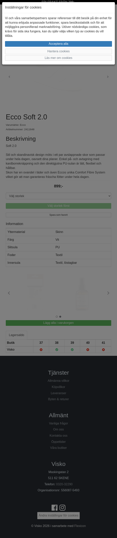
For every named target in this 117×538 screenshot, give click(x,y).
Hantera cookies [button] (58, 51)
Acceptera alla (58, 43)
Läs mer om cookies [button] (58, 57)
